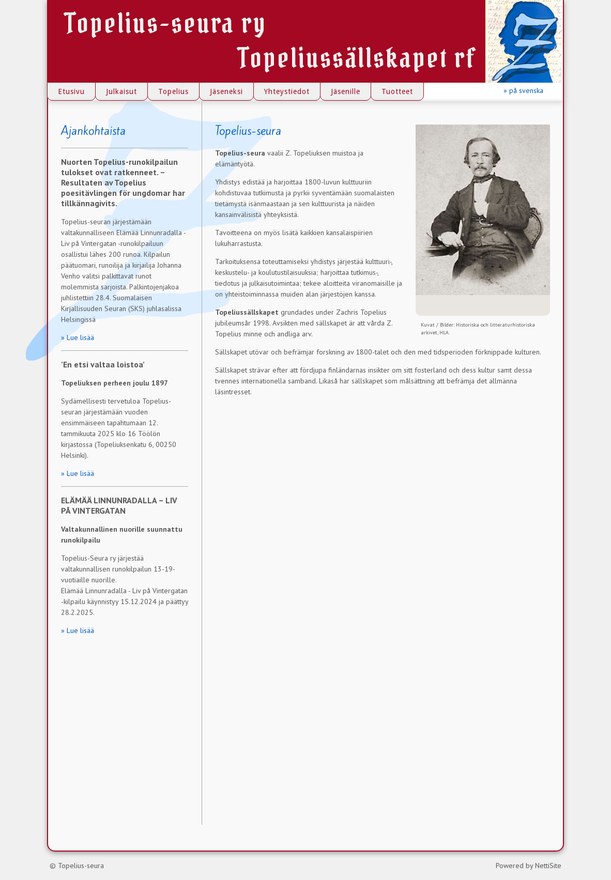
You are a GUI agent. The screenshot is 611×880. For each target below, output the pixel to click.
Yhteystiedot (287, 91)
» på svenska (523, 90)
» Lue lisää (77, 337)
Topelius (173, 91)
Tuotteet (397, 91)
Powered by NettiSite (528, 865)
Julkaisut (121, 91)
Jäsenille (345, 91)
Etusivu (71, 91)
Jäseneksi (226, 91)
